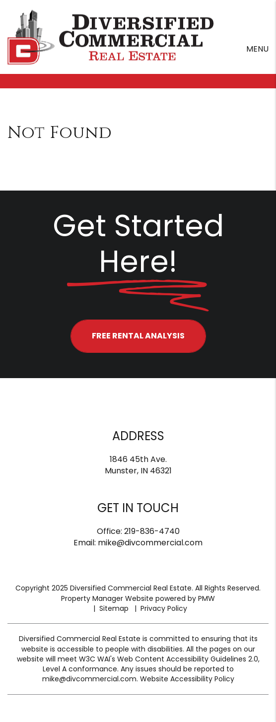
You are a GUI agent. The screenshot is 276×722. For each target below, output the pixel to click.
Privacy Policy (163, 608)
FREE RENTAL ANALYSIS (138, 335)
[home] (110, 36)
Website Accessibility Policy (187, 679)
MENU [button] (257, 49)
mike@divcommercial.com (150, 542)
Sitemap (114, 608)
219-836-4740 (152, 531)
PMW (206, 598)
